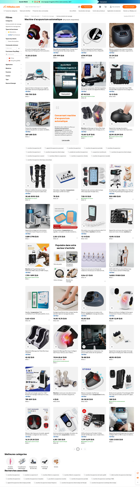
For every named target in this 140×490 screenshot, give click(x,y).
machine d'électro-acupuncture (50, 475)
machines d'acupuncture (113, 148)
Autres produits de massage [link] (64, 16)
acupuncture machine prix (98, 152)
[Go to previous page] (74, 449)
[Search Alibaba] (51, 7)
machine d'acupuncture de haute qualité (95, 475)
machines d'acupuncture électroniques (120, 152)
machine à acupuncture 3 (30, 475)
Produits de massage (48, 16)
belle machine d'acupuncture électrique (121, 475)
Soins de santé (35, 16)
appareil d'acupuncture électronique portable (18, 482)
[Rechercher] (86, 6)
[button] (79, 7)
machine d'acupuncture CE (33, 148)
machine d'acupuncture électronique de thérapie (73, 482)
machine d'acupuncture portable (93, 148)
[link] (137, 473)
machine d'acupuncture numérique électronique (103, 482)
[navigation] (13, 232)
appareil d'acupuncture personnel (54, 148)
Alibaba (27, 16)
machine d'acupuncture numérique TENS (102, 479)
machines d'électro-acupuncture (57, 156)
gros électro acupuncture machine (56, 479)
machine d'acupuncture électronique (54, 152)
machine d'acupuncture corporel (35, 156)
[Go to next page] (85, 449)
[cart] (106, 7)
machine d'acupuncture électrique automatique (39, 160)
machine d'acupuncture (74, 148)
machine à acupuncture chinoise (78, 156)
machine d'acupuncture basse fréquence (45, 482)
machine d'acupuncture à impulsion (33, 479)
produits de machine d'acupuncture (78, 152)
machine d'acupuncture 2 (33, 152)
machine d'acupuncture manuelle (100, 156)
